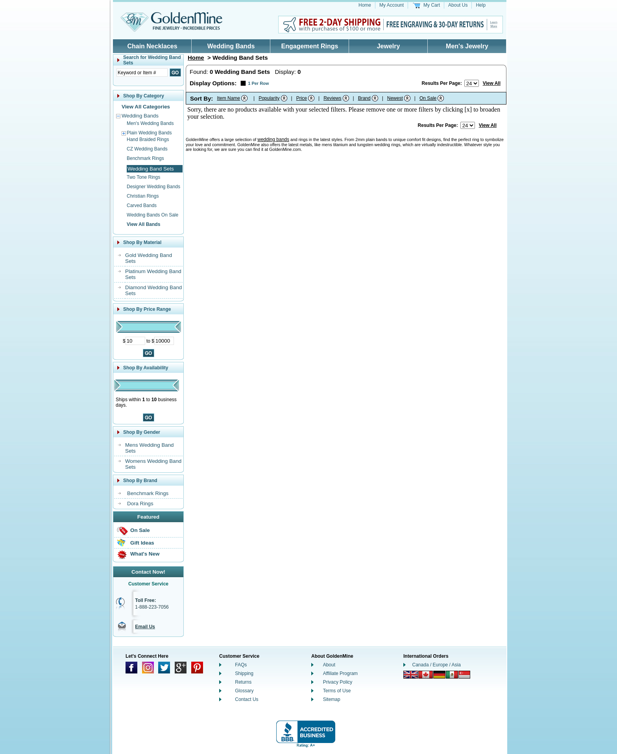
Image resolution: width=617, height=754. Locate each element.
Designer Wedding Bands (153, 186)
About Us (457, 5)
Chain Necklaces (152, 46)
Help (481, 5)
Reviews (332, 98)
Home (364, 5)
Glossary (244, 690)
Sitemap (331, 699)
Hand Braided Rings (148, 139)
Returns (243, 682)
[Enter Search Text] (142, 72)
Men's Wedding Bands (150, 123)
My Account (391, 5)
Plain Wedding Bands (149, 133)
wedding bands (273, 139)
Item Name (228, 98)
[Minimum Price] (135, 341)
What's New (144, 554)
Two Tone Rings (143, 177)
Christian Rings (143, 196)
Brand (364, 98)
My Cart (431, 5)
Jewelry (388, 46)
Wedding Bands (231, 46)
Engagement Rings (309, 46)
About (329, 665)
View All (492, 83)
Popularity (269, 98)
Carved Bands (142, 205)
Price (301, 98)
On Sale (140, 530)
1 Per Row (258, 83)
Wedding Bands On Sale (152, 215)
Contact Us (246, 699)
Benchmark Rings (145, 158)
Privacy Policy (338, 682)
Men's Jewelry (467, 46)
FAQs (241, 665)
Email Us (145, 626)
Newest (395, 98)
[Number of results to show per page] (471, 83)
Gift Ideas (142, 543)
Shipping (244, 673)
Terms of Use (337, 690)
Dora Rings (140, 503)
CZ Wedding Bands (147, 149)
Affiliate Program (340, 673)
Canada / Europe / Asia (436, 665)
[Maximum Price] (164, 341)
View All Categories (146, 107)
